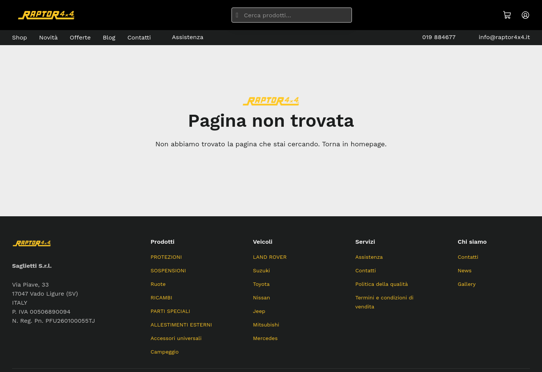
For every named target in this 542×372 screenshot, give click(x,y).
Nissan (261, 298)
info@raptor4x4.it (498, 37)
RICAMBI (161, 298)
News (465, 270)
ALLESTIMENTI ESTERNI (181, 325)
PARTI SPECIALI (170, 311)
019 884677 (433, 37)
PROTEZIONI (166, 257)
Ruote (158, 284)
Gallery (467, 284)
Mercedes (265, 338)
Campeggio (165, 352)
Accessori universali (176, 338)
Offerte (80, 37)
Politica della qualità (381, 284)
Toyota (261, 284)
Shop (19, 37)
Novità (48, 37)
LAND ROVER (270, 257)
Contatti (139, 37)
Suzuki (261, 270)
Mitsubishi (266, 325)
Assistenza (183, 37)
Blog (109, 37)
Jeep (259, 311)
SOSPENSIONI (168, 270)
